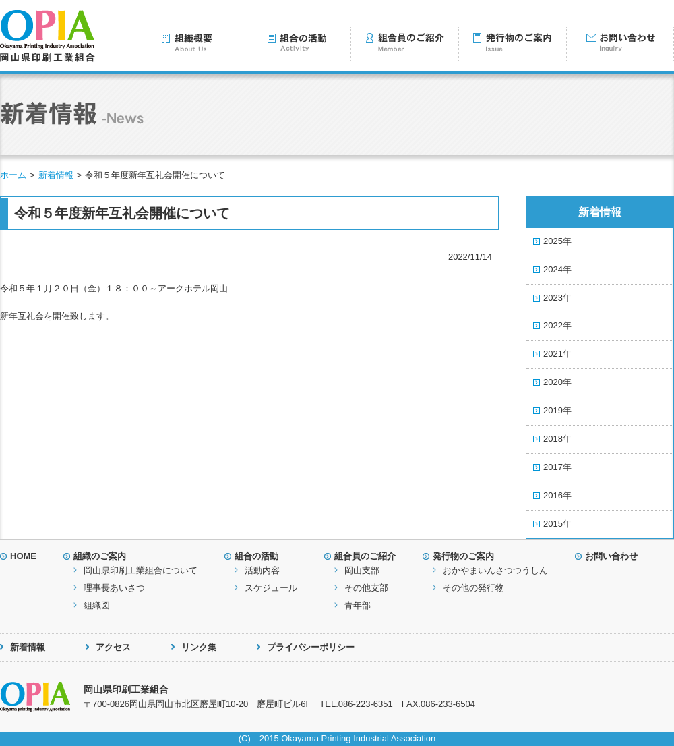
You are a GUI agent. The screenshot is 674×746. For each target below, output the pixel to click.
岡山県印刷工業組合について (140, 570)
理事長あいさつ (114, 588)
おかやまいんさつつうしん (495, 570)
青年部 (357, 605)
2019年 (557, 410)
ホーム (13, 175)
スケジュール (271, 588)
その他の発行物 (473, 588)
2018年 (557, 439)
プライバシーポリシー (311, 647)
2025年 (557, 241)
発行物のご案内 (463, 556)
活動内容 (262, 570)
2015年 (557, 524)
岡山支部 (361, 570)
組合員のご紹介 (365, 556)
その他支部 (366, 588)
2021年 (557, 354)
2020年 (557, 382)
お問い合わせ (611, 556)
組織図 (97, 605)
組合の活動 (256, 556)
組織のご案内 (99, 556)
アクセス (113, 647)
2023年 (557, 298)
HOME (23, 556)
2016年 (557, 495)
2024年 (557, 269)
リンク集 (198, 647)
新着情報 (55, 175)
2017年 (557, 467)
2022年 (557, 325)
